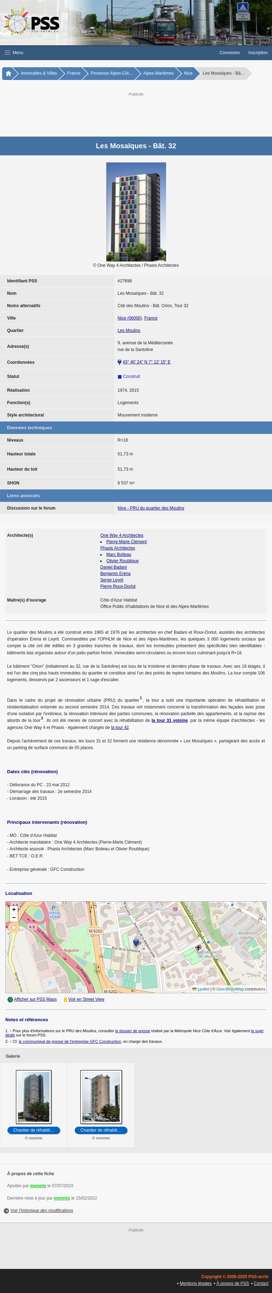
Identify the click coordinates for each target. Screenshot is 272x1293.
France (73, 73)
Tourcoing (262, 38)
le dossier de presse (132, 1031)
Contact (261, 1283)
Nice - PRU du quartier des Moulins (151, 508)
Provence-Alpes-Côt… (112, 73)
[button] (107, 52)
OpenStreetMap (230, 989)
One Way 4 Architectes (121, 535)
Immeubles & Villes (39, 73)
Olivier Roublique (122, 560)
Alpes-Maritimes (158, 73)
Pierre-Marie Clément (126, 541)
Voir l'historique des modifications (41, 1210)
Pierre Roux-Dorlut (117, 586)
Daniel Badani (113, 567)
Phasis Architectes (117, 548)
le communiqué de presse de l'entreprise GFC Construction (70, 1041)
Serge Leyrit (111, 579)
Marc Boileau (118, 554)
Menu (14, 53)
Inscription (258, 52)
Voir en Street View (86, 999)
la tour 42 (120, 727)
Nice (188, 73)
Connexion (230, 52)
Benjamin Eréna (115, 573)
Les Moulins (129, 330)
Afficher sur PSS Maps (35, 999)
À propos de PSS (232, 1283)
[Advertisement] (143, 114)
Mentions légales (195, 1283)
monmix (38, 1185)
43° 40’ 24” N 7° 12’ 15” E (146, 362)
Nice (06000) (130, 318)
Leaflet (200, 989)
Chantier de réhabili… (33, 1130)
